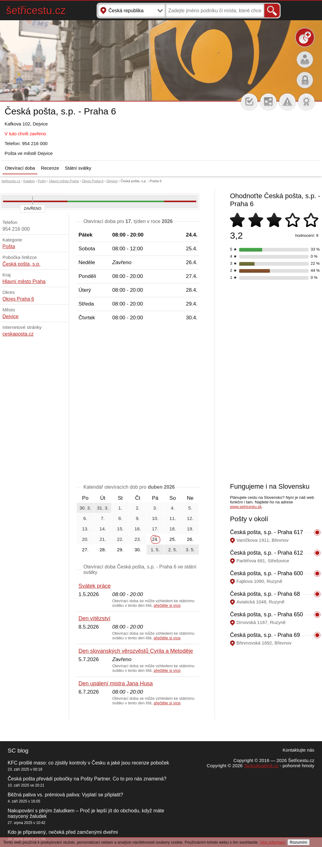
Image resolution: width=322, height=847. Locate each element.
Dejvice (111, 181)
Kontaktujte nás (298, 750)
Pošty (42, 181)
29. (120, 549)
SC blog (18, 750)
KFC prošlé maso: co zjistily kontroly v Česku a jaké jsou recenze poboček (88, 762)
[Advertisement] (71, 403)
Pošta (8, 246)
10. (155, 518)
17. (155, 528)
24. (155, 539)
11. (173, 518)
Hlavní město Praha (64, 181)
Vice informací (272, 842)
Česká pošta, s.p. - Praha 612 (266, 553)
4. (173, 507)
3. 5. (190, 549)
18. (173, 528)
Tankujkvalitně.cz (261, 765)
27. (85, 549)
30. (138, 549)
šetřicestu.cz (36, 10)
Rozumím (298, 842)
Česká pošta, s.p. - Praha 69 (265, 635)
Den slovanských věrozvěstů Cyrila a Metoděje (136, 651)
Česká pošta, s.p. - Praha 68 (265, 594)
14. (103, 528)
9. (138, 518)
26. (190, 539)
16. (138, 528)
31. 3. (103, 507)
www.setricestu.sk (246, 506)
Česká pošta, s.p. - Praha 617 (266, 532)
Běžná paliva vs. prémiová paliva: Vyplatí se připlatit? (65, 794)
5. (190, 507)
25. (173, 539)
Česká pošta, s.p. (21, 264)
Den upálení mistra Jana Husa (116, 683)
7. (103, 518)
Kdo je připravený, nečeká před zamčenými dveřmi (63, 832)
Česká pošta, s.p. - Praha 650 (266, 614)
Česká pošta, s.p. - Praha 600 (266, 573)
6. (85, 518)
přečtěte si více (167, 605)
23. (138, 539)
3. (155, 507)
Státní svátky (78, 168)
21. (103, 539)
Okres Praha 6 (93, 181)
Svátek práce (95, 586)
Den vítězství (94, 618)
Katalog (29, 181)
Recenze (50, 168)
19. (190, 528)
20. (85, 539)
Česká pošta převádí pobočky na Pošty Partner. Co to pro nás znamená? (87, 778)
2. (138, 507)
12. (190, 518)
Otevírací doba (20, 168)
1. (120, 507)
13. (85, 528)
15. (120, 528)
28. (103, 549)
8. (120, 518)
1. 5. (155, 549)
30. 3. (85, 507)
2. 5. (172, 549)
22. (120, 539)
